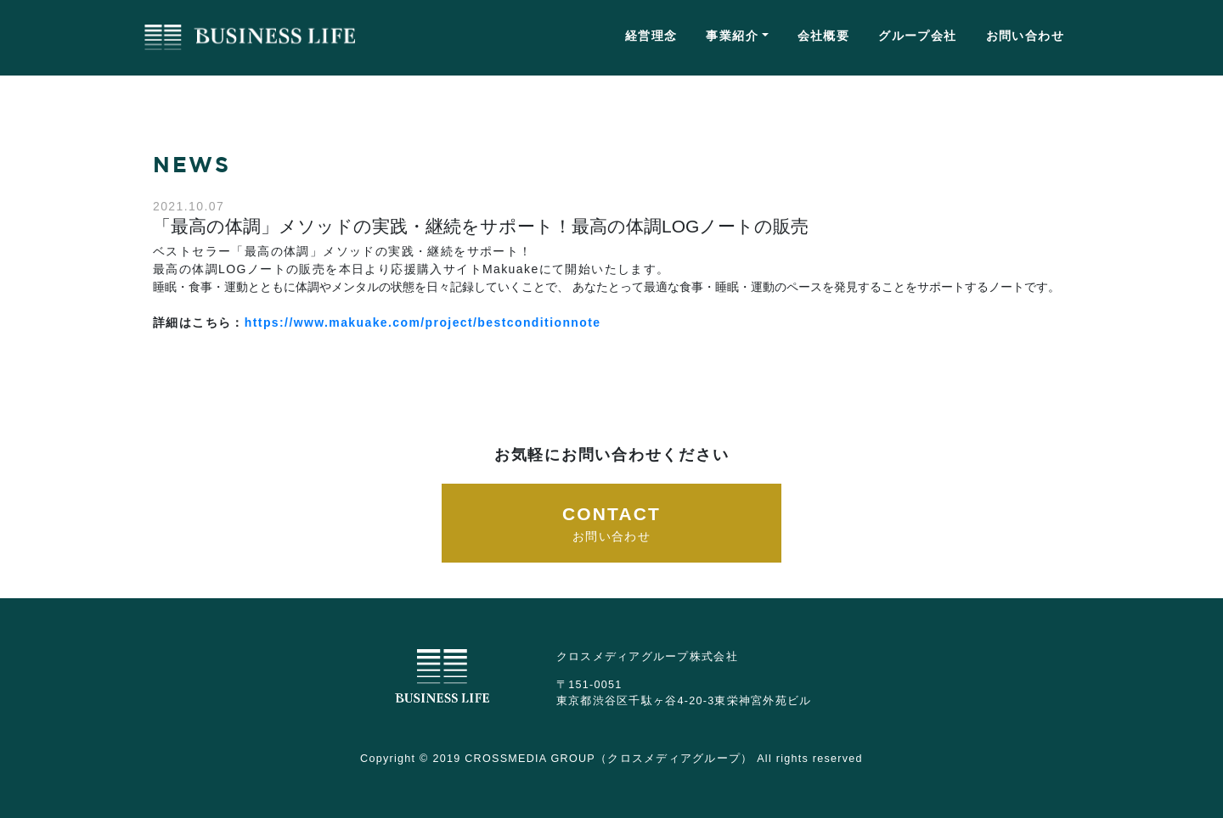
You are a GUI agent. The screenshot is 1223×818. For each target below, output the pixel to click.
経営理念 (651, 35)
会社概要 (823, 35)
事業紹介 (732, 35)
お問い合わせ (1025, 35)
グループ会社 (917, 35)
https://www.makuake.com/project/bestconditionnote (423, 322)
